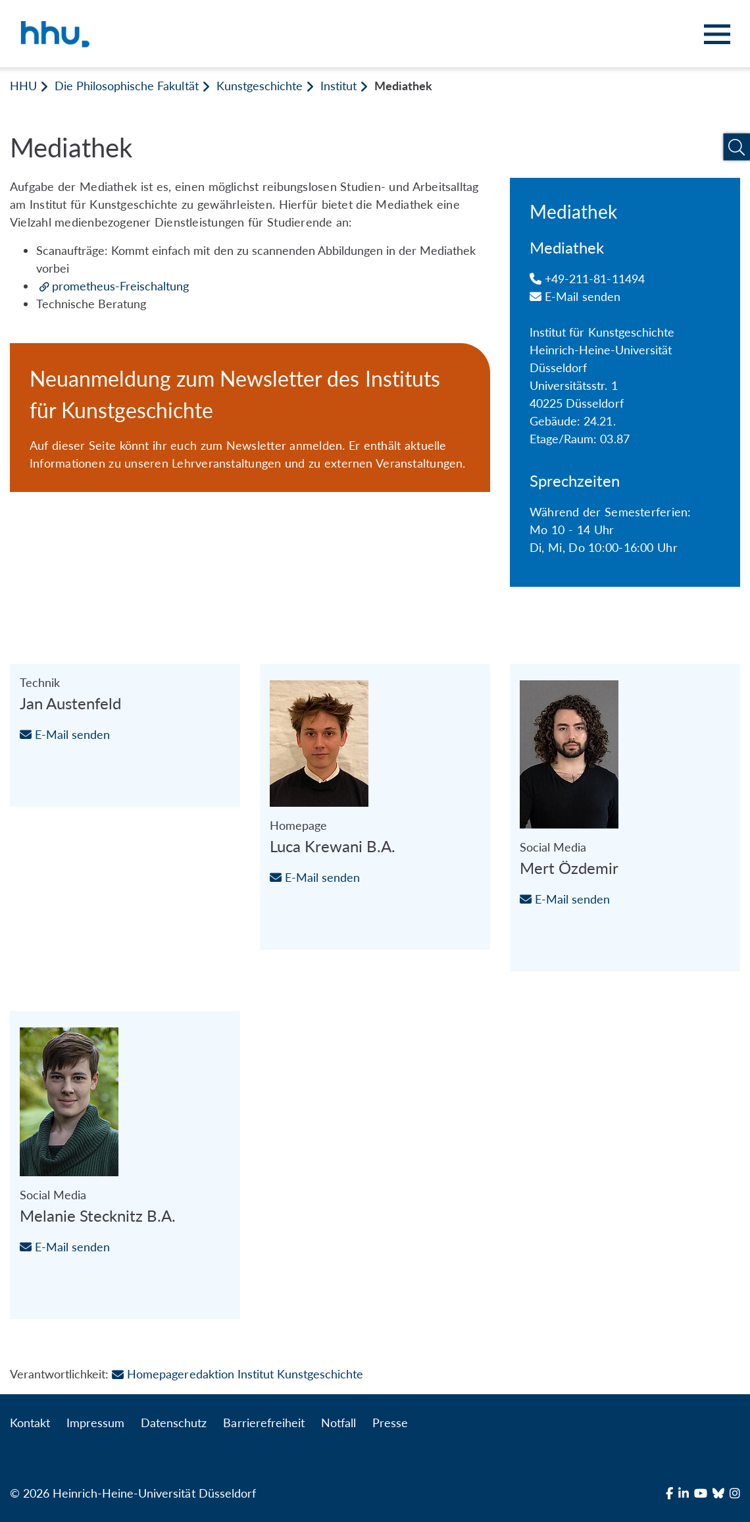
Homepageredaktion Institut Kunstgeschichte (237, 1374)
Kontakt (30, 1422)
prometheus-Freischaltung (120, 286)
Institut (338, 85)
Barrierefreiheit (263, 1422)
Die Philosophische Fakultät (126, 85)
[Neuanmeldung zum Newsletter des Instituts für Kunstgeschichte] (250, 417)
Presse (390, 1422)
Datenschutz (174, 1422)
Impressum (95, 1422)
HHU (23, 85)
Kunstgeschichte (259, 85)
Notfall (338, 1422)
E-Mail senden (575, 296)
